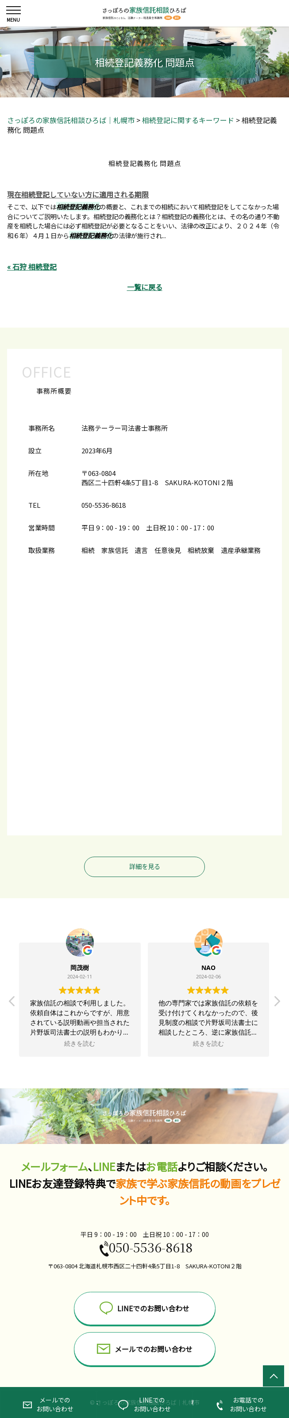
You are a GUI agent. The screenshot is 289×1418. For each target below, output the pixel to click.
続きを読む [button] (80, 1043)
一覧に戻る (144, 287)
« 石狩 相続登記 (32, 266)
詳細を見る (144, 866)
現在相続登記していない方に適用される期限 (78, 194)
